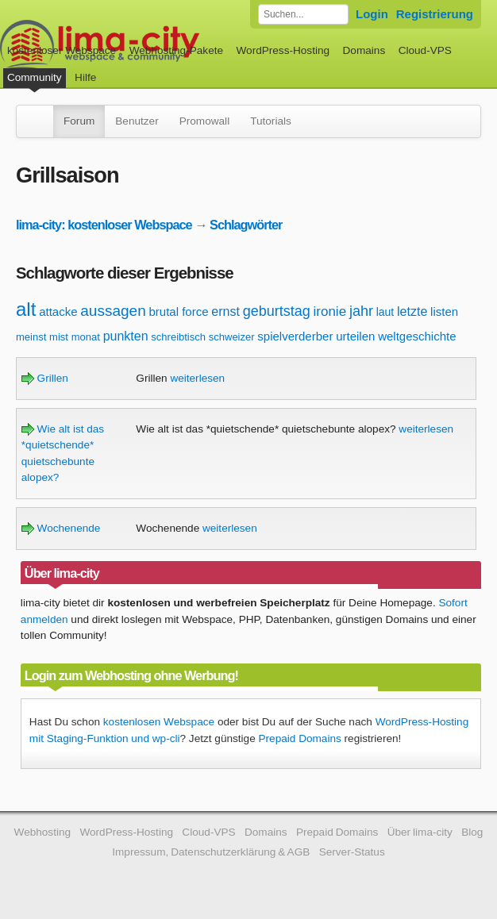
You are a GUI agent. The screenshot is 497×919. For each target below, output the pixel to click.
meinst (31, 337)
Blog (472, 832)
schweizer (232, 337)
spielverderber (295, 336)
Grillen (44, 378)
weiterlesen (197, 378)
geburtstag (276, 311)
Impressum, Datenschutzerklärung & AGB (211, 852)
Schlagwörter (246, 224)
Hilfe (85, 77)
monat (85, 337)
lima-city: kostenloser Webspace (104, 224)
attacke (58, 311)
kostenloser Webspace (61, 50)
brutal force (178, 311)
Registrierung (434, 14)
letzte (412, 311)
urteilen (355, 336)
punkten (125, 336)
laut (385, 312)
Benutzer (136, 121)
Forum (79, 121)
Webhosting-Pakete (176, 50)
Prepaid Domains (300, 738)
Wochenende (61, 528)
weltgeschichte (417, 336)
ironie (330, 311)
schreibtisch (178, 337)
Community (34, 77)
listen (444, 311)
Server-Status (352, 852)
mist (58, 337)
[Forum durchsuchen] (303, 14)
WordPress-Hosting (282, 50)
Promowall (204, 121)
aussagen (112, 310)
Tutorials (270, 121)
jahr (361, 311)
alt (26, 309)
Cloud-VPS (425, 50)
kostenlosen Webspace (158, 722)
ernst (225, 311)
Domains (364, 50)
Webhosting (42, 832)
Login (372, 14)
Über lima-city (420, 832)
